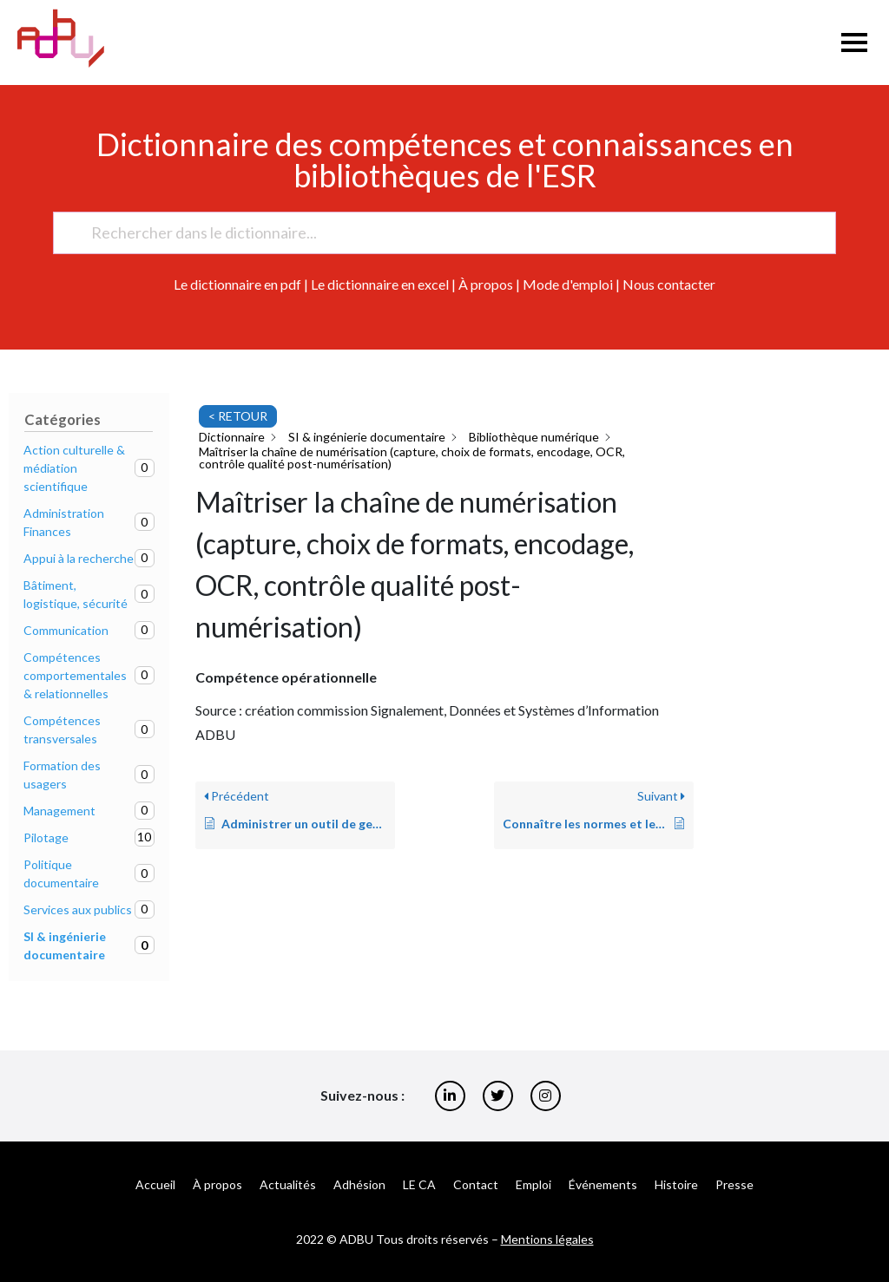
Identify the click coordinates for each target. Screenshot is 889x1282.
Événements (603, 1184)
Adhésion (359, 1184)
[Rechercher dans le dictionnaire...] (436, 233)
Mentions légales (547, 1239)
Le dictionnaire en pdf (237, 284)
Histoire (676, 1184)
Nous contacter (668, 284)
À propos (485, 284)
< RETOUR (237, 416)
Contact (475, 1184)
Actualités (288, 1184)
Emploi (533, 1184)
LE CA (419, 1184)
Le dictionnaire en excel (380, 284)
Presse (734, 1184)
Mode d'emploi (568, 284)
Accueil (155, 1184)
